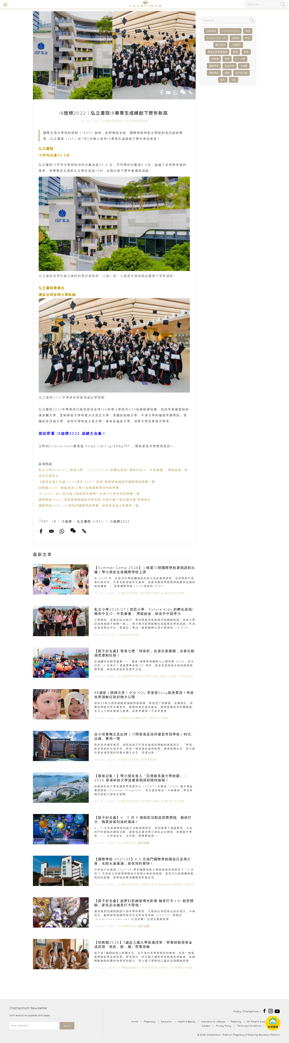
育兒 (247, 38)
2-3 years (176, 967)
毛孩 (233, 79)
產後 (235, 52)
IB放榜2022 (120, 521)
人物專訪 (236, 44)
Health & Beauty (134, 717)
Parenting (193, 967)
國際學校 (214, 65)
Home (134, 1021)
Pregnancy (130, 967)
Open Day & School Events (161, 884)
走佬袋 (235, 38)
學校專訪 (214, 72)
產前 (246, 52)
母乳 (222, 79)
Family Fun (168, 676)
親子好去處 (241, 72)
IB (54, 521)
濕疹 (227, 72)
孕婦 (227, 58)
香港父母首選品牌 (217, 52)
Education (114, 120)
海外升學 (229, 65)
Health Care (158, 717)
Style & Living (190, 676)
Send (67, 1025)
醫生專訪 (220, 44)
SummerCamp (230, 31)
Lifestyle (129, 842)
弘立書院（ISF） (91, 521)
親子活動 (143, 842)
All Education (136, 120)
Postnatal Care (153, 967)
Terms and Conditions (249, 1026)
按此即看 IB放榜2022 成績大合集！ (72, 433)
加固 (247, 31)
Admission (149, 759)
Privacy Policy (223, 1026)
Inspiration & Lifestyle (139, 676)
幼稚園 (215, 58)
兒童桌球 (211, 31)
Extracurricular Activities (162, 593)
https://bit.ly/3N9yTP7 (108, 446)
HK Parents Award (257, 1021)
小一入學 (240, 58)
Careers (206, 1026)
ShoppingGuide (216, 38)
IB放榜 (66, 521)
